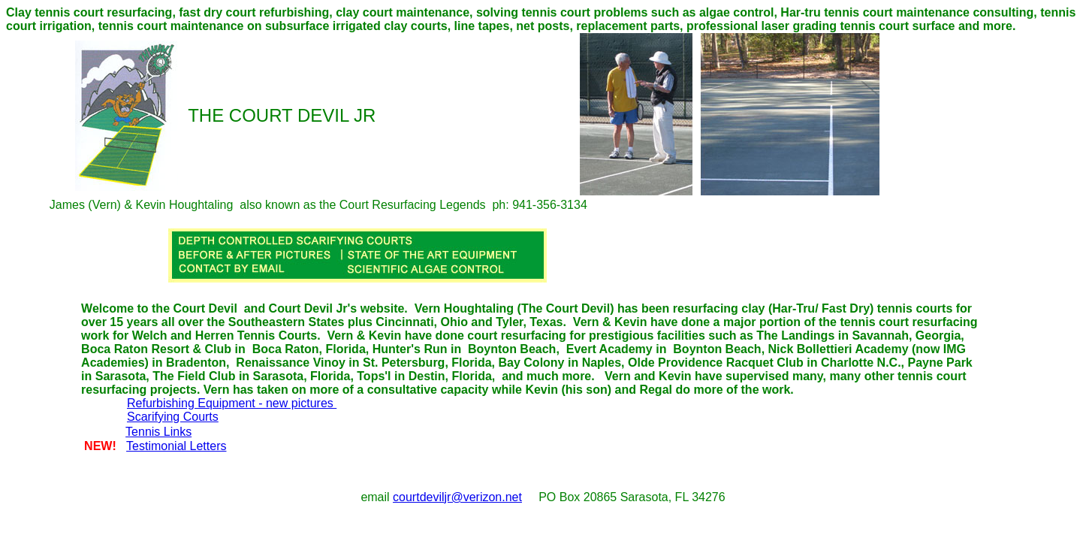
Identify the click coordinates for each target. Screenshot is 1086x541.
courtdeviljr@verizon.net (457, 497)
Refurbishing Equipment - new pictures (231, 403)
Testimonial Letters (176, 446)
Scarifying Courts (173, 416)
